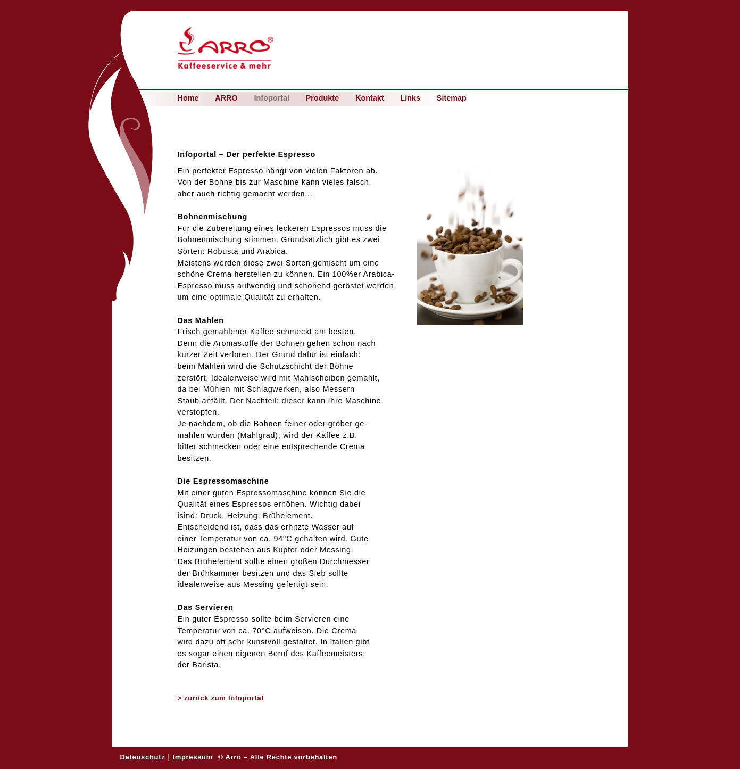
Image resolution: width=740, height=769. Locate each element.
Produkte (322, 98)
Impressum (192, 757)
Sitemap (452, 98)
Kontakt (369, 98)
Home (188, 98)
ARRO (226, 98)
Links (410, 98)
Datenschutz (142, 757)
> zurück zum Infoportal (221, 698)
